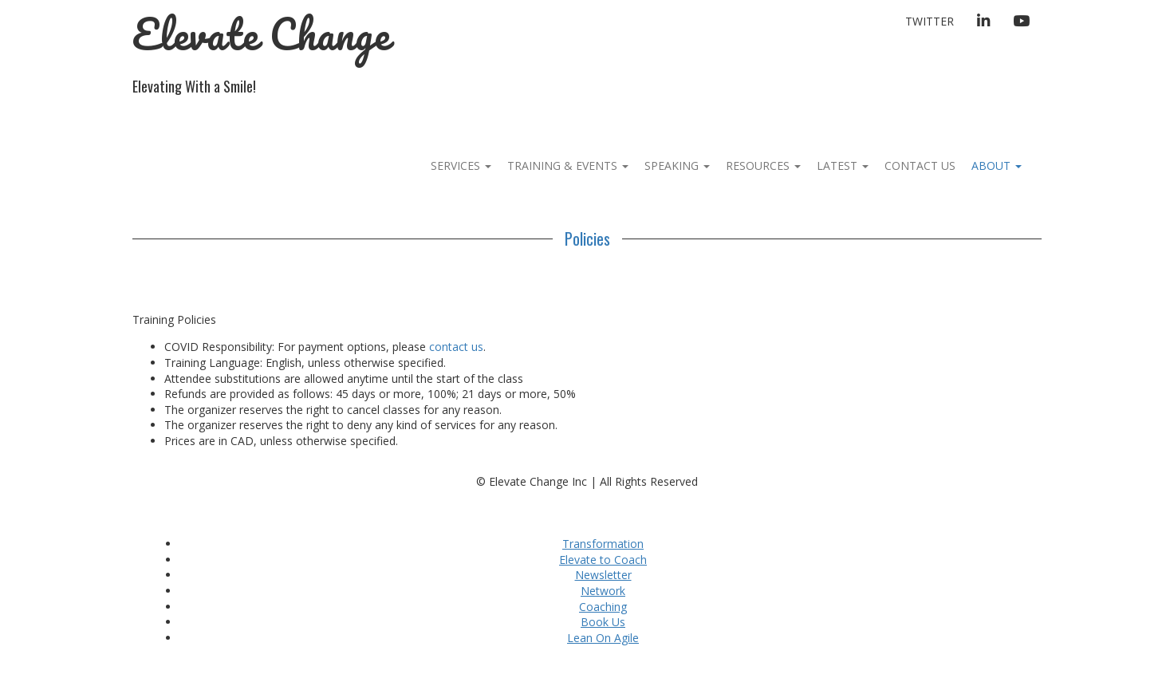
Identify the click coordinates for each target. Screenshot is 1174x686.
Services (461, 165)
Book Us (603, 621)
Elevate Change (261, 34)
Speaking (677, 165)
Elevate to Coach (603, 559)
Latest (843, 165)
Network (603, 590)
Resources (763, 165)
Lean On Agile (603, 637)
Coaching (603, 606)
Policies (587, 238)
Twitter (929, 21)
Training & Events (567, 165)
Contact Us (919, 165)
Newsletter (603, 574)
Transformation (603, 543)
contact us (456, 346)
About (996, 165)
